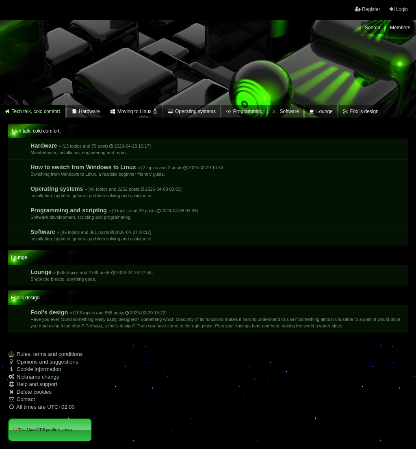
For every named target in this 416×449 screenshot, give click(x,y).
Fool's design (215, 318)
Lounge (91, 275)
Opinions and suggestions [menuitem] (43, 362)
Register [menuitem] (367, 9)
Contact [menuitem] (21, 399)
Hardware (90, 148)
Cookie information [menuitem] (34, 369)
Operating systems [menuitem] (191, 111)
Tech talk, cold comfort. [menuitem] (32, 111)
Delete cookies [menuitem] (30, 392)
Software (91, 235)
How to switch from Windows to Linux (127, 170)
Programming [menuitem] (243, 111)
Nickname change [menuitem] (33, 377)
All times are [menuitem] (41, 407)
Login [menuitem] (398, 9)
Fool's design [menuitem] (360, 111)
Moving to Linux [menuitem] (134, 111)
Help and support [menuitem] (32, 384)
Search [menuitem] (372, 28)
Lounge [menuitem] (321, 111)
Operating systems (106, 191)
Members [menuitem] (400, 28)
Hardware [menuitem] (85, 111)
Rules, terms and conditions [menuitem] (45, 354)
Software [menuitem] (285, 111)
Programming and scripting (114, 213)
